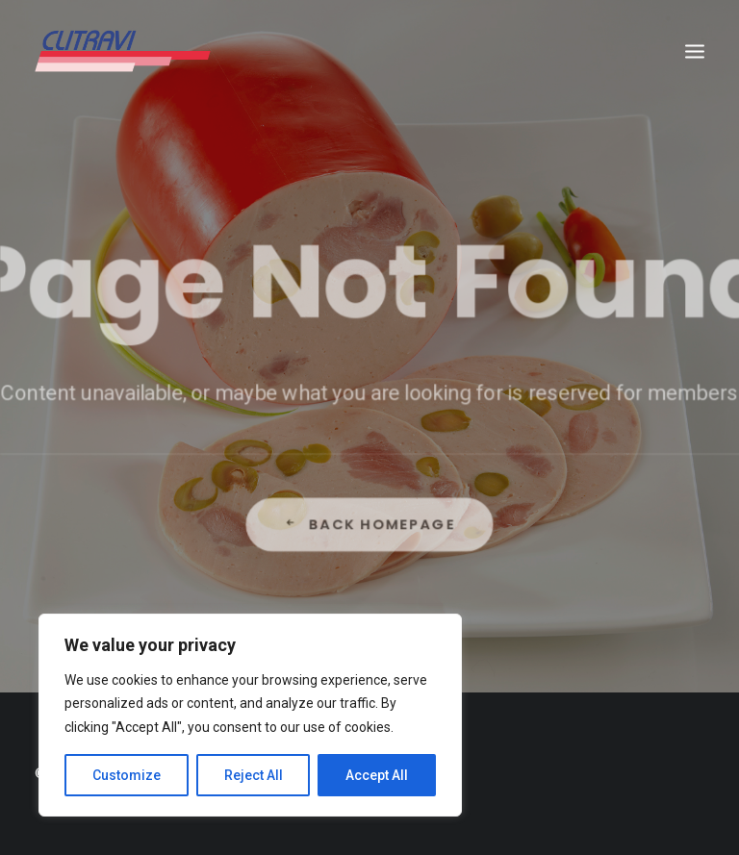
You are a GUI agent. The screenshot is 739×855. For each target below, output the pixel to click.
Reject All (253, 775)
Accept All (376, 775)
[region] (250, 715)
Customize (126, 775)
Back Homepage (369, 561)
